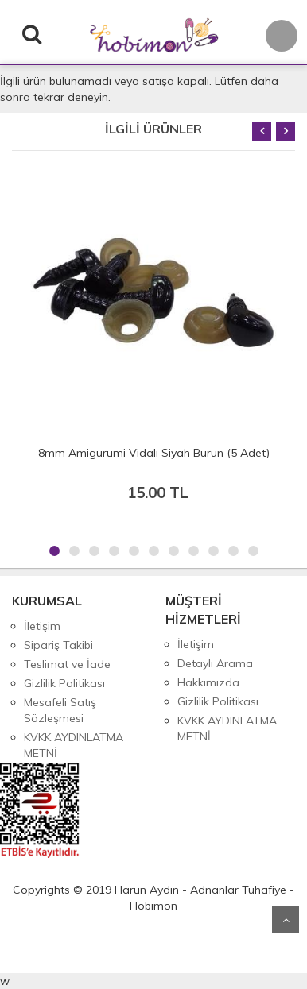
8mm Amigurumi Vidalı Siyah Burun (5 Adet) (154, 453)
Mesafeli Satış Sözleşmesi (60, 710)
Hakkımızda (208, 682)
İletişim (42, 626)
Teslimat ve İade (67, 664)
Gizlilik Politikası (64, 683)
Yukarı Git (285, 919)
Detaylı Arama (215, 663)
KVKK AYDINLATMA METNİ (73, 745)
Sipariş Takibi (58, 645)
